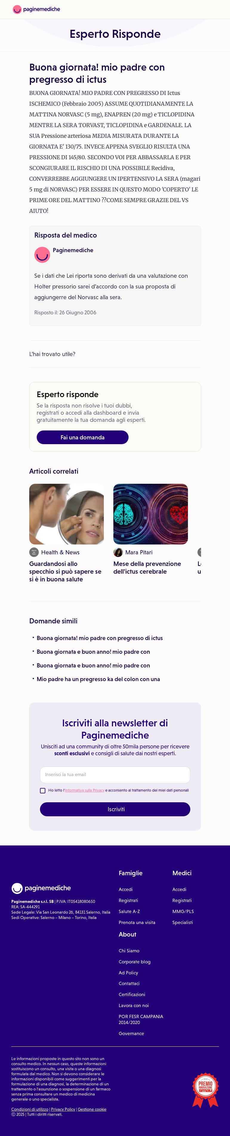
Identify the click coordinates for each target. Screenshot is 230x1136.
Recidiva (162, 168)
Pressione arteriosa (66, 135)
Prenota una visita (137, 922)
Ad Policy (128, 972)
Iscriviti (116, 809)
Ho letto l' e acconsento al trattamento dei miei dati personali (118, 790)
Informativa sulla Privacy (84, 790)
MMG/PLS (183, 911)
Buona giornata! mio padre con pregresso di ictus (100, 638)
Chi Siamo (129, 950)
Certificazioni (132, 994)
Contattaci (129, 983)
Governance (131, 1033)
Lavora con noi (134, 1005)
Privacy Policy (63, 1109)
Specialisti (182, 922)
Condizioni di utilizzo (29, 1109)
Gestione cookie (92, 1109)
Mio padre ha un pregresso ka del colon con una (98, 679)
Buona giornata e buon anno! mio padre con (93, 651)
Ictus (173, 93)
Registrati (128, 900)
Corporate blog (135, 961)
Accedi (126, 889)
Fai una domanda (83, 437)
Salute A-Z (129, 911)
